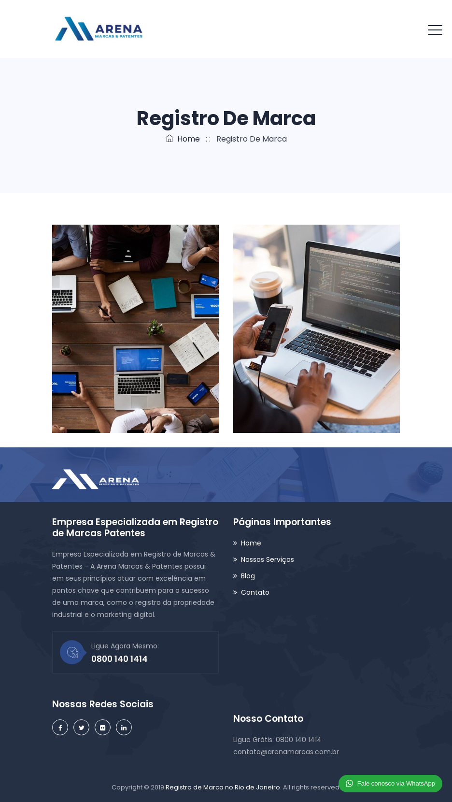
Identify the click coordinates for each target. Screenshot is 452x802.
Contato (255, 592)
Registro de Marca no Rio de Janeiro (223, 787)
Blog (248, 576)
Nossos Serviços (267, 559)
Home (183, 138)
